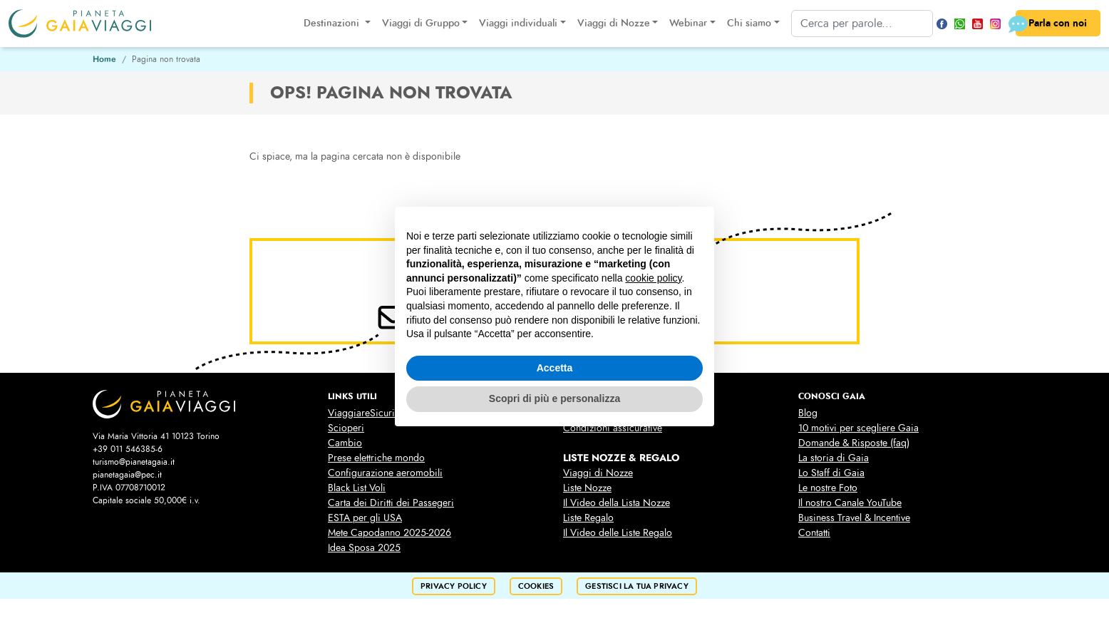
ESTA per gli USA (365, 518)
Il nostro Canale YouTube (850, 503)
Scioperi (346, 428)
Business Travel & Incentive (854, 518)
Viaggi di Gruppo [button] (419, 23)
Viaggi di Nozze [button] (611, 23)
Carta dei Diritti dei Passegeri (391, 503)
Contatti (814, 533)
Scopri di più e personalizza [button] (554, 398)
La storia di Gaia (833, 458)
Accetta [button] (555, 368)
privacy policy (454, 586)
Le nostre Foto (827, 488)
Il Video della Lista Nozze (616, 503)
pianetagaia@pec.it (127, 474)
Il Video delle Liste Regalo (617, 533)
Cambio (345, 443)
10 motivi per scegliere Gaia (858, 428)
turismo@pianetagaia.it (134, 462)
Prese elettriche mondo (376, 458)
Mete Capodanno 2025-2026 (389, 533)
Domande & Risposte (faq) (853, 443)
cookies (536, 586)
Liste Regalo (588, 518)
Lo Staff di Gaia (831, 473)
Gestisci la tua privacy (636, 586)
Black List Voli (357, 488)
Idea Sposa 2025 (364, 548)
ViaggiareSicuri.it (365, 413)
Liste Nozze (587, 488)
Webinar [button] (687, 23)
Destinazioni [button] (331, 23)
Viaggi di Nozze (598, 473)
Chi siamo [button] (747, 23)
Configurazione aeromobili (385, 473)
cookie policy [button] (653, 278)
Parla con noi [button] (1049, 24)
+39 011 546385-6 (128, 449)
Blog (807, 413)
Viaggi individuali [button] (517, 23)
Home (104, 59)
